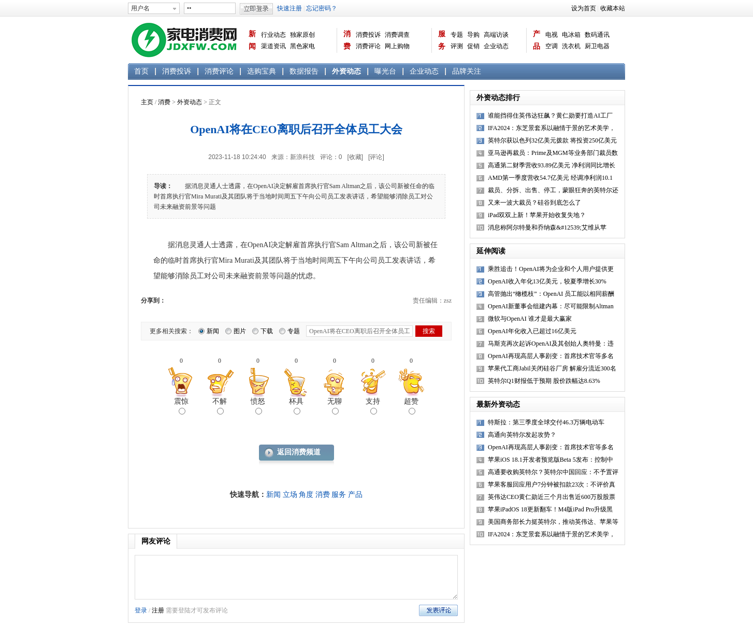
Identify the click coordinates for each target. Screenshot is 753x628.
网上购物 (397, 46)
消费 (347, 40)
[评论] (376, 157)
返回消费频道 (299, 452)
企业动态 (496, 46)
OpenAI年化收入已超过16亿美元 (532, 331)
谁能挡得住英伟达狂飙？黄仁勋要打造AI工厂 (550, 115)
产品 (536, 40)
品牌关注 (466, 71)
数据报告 (303, 71)
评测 (457, 46)
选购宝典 (261, 71)
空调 (551, 46)
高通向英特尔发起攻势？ (522, 434)
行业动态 (273, 34)
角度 (306, 494)
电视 (551, 34)
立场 (290, 494)
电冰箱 (571, 34)
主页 (147, 102)
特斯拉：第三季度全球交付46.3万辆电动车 (546, 422)
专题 (457, 34)
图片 (240, 331)
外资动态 (346, 71)
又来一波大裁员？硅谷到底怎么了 (534, 202)
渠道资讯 (273, 46)
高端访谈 (496, 34)
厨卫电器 (597, 46)
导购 (473, 34)
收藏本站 (612, 8)
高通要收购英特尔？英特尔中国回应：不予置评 (553, 472)
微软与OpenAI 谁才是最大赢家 (530, 318)
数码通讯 (597, 34)
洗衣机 (571, 46)
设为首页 (583, 8)
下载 (266, 331)
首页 (141, 71)
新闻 (252, 40)
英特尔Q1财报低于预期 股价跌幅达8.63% (544, 380)
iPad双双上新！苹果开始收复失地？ (537, 215)
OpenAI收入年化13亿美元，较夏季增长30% (547, 281)
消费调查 (397, 34)
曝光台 (385, 71)
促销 (473, 46)
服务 (441, 40)
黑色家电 (302, 46)
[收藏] (355, 157)
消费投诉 (368, 34)
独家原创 (302, 34)
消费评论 (368, 46)
